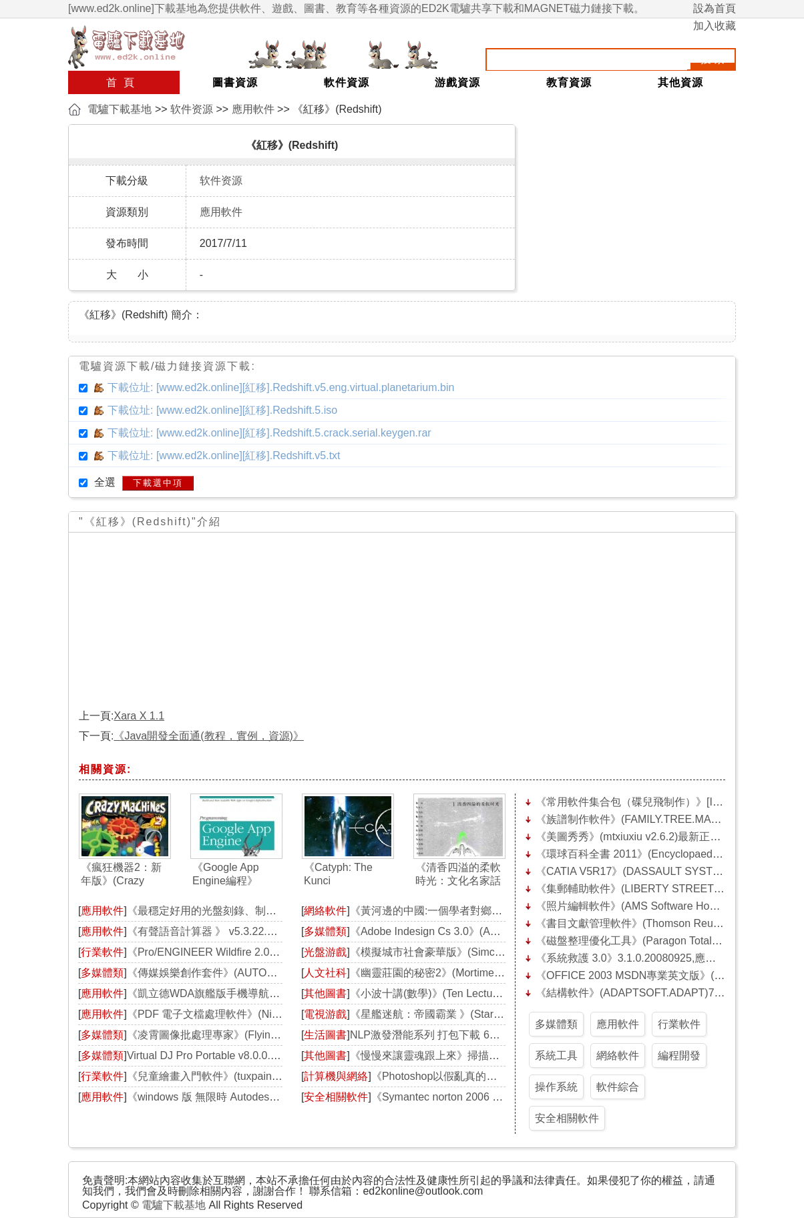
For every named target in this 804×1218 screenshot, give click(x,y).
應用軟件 (253, 109)
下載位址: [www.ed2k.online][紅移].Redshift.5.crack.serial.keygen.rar (269, 432)
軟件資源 (346, 82)
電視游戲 (325, 1014)
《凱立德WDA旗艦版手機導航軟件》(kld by (230, 993)
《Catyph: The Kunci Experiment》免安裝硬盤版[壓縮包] (347, 875)
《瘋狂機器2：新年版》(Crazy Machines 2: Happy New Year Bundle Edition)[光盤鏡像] (124, 875)
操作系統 (556, 1087)
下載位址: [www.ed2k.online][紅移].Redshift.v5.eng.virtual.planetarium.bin (281, 387)
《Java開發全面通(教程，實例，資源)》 (208, 735)
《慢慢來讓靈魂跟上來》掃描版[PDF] (438, 1055)
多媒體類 (102, 972)
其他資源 (680, 82)
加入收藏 (714, 25)
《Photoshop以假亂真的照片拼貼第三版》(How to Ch (498, 1076)
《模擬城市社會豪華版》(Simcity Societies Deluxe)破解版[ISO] (499, 952)
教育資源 (569, 82)
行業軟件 (102, 952)
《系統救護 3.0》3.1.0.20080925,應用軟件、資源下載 (663, 958)
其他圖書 (325, 993)
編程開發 (679, 1055)
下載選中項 (158, 483)
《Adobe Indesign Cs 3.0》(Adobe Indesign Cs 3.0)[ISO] (484, 931)
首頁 (123, 82)
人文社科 (325, 972)
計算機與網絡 (336, 1076)
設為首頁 (714, 8)
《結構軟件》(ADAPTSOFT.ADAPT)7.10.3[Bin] (647, 992)
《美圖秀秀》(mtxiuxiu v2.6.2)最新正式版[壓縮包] (652, 836)
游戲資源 (457, 82)
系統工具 (556, 1055)
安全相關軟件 (336, 1097)
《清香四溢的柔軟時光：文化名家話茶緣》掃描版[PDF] (458, 875)
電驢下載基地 (119, 109)
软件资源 (191, 109)
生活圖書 (325, 1034)
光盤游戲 (325, 952)
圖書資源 (235, 82)
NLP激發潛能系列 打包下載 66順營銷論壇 (449, 1034)
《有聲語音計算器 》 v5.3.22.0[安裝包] (219, 931)
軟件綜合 (617, 1087)
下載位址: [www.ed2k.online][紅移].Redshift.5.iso (222, 410)
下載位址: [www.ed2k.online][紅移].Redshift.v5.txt (224, 455)
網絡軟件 (325, 910)
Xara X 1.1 (139, 715)
